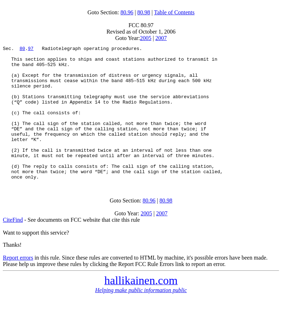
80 (22, 49)
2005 (145, 38)
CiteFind (13, 247)
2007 (161, 38)
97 (31, 49)
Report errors (18, 284)
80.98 (143, 12)
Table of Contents (174, 12)
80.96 (126, 12)
